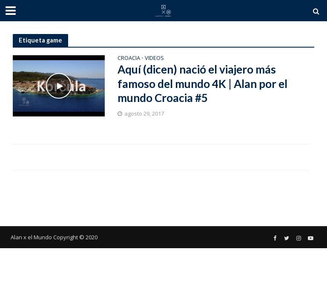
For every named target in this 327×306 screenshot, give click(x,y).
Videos (154, 58)
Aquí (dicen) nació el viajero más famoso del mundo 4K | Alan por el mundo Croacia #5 (202, 83)
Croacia (129, 58)
